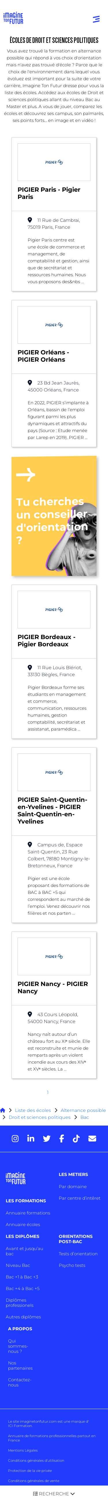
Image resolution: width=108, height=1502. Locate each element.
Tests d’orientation (78, 1253)
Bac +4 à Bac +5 (22, 1288)
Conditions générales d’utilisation (36, 1460)
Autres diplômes (23, 1317)
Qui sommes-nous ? (18, 1346)
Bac (84, 1117)
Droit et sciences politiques (40, 1117)
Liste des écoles (33, 1110)
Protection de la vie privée (30, 1470)
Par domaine (73, 1186)
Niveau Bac (18, 1265)
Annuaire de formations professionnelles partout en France (52, 1438)
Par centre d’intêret (80, 1198)
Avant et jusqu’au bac (24, 1251)
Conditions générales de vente (33, 1481)
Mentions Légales (23, 1450)
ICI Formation (20, 1426)
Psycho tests (72, 1265)
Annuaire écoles (23, 1224)
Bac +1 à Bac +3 (22, 1277)
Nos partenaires (20, 1365)
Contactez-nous (20, 1382)
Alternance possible (83, 1110)
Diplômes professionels (19, 1302)
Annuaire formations (28, 1213)
